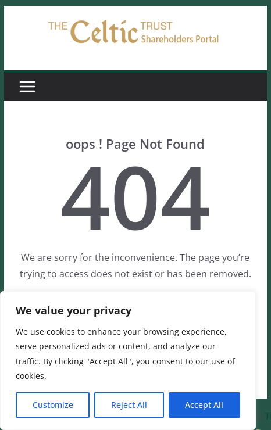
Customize (53, 404)
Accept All (204, 404)
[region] (128, 360)
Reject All (129, 404)
